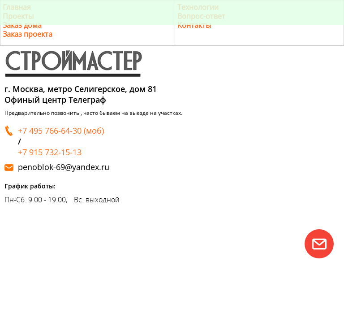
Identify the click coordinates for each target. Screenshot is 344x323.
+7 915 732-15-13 (50, 152)
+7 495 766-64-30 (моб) (61, 130)
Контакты (194, 25)
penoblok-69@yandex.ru (63, 167)
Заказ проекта (27, 34)
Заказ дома (22, 25)
